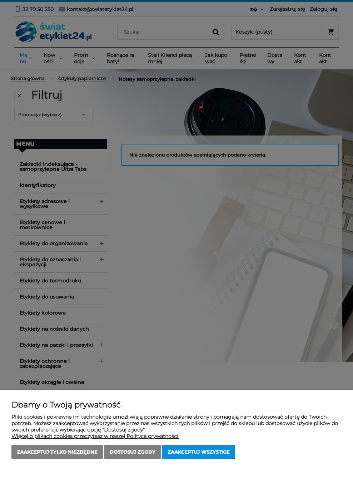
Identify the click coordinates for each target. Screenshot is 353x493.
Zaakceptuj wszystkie (199, 452)
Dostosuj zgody (132, 452)
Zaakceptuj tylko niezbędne (57, 452)
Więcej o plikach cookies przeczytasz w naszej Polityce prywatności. (95, 436)
